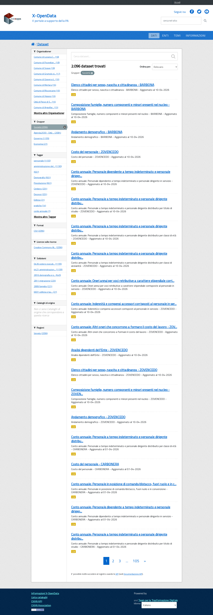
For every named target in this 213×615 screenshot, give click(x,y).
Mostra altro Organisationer (49, 113)
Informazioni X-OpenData (45, 593)
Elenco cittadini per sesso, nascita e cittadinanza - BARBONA (112, 84)
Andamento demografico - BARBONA (96, 131)
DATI (154, 35)
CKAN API (36, 601)
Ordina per (145, 66)
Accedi (177, 2)
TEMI (177, 35)
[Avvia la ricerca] (205, 21)
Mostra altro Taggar (45, 217)
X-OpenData (50, 17)
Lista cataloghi (39, 597)
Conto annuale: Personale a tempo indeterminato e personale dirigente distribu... (119, 201)
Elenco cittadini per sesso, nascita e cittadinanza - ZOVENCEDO (114, 369)
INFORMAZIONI (195, 35)
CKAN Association (41, 605)
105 (136, 561)
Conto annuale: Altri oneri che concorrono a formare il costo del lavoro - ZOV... (124, 326)
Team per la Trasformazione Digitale (158, 600)
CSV (73, 94)
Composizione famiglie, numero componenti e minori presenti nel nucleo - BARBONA (120, 106)
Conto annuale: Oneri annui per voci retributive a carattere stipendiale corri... (122, 280)
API (117, 574)
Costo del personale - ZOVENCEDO (94, 151)
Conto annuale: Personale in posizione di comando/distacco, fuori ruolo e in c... (123, 483)
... (127, 561)
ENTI (165, 35)
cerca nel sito (170, 20)
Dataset (43, 44)
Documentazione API (133, 574)
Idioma (137, 603)
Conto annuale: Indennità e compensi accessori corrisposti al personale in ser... (124, 303)
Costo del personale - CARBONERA (95, 464)
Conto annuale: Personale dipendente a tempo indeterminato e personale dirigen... (120, 173)
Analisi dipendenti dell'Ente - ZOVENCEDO (99, 349)
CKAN (139, 597)
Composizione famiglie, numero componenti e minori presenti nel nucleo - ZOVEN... (120, 391)
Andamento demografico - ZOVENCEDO (98, 416)
